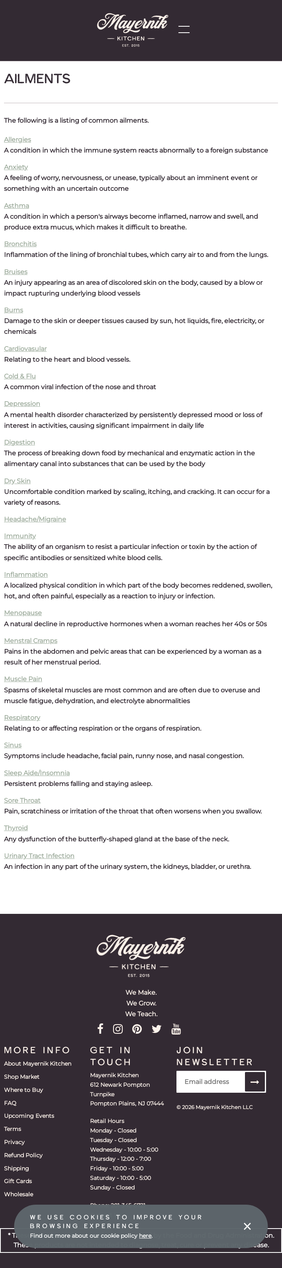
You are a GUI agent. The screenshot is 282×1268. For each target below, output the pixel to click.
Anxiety (16, 167)
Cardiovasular (25, 349)
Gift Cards (18, 1177)
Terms (12, 1126)
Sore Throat (22, 800)
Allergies (17, 139)
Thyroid (16, 828)
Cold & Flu (20, 376)
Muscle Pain (23, 679)
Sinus (13, 745)
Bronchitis (20, 244)
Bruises (15, 272)
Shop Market (21, 1076)
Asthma (16, 206)
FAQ (10, 1101)
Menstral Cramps (30, 641)
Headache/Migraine (35, 519)
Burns (13, 310)
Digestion (19, 442)
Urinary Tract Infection (39, 856)
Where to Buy (23, 1088)
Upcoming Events (29, 1113)
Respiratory (22, 717)
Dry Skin (17, 481)
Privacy (14, 1139)
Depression (22, 404)
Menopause (23, 613)
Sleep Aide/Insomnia (37, 773)
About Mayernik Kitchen (37, 1063)
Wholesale (18, 1190)
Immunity (20, 536)
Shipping (16, 1164)
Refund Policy (23, 1152)
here (145, 1235)
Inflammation (26, 574)
